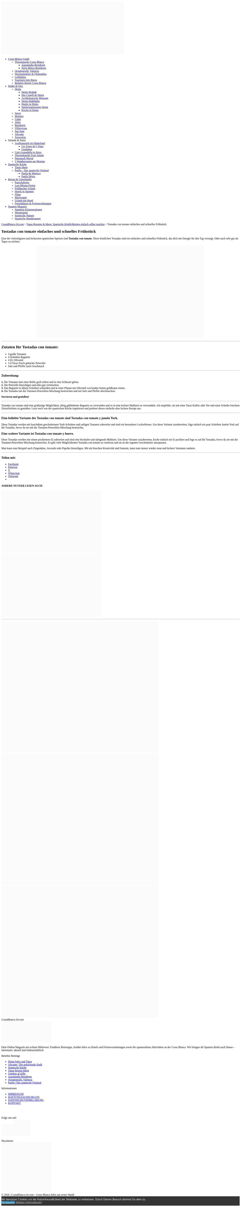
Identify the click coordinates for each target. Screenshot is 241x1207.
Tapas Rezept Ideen (18, 1070)
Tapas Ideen (21, 167)
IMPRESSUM (15, 1094)
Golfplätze (20, 77)
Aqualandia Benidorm (33, 65)
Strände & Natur (17, 140)
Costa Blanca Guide (18, 59)
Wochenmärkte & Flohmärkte (31, 74)
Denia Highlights (30, 101)
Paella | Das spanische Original (24, 1082)
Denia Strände (29, 92)
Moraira (19, 116)
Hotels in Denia (29, 104)
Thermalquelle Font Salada (29, 155)
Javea (18, 113)
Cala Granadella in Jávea (28, 152)
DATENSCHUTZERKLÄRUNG (26, 1100)
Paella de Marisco (31, 173)
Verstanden (8, 1202)
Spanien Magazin (17, 206)
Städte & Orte (15, 86)
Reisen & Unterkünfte (20, 179)
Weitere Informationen (29, 1202)
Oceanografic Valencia (27, 71)
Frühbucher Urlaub (25, 188)
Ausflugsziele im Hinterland (30, 143)
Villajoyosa (21, 128)
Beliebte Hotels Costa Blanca (30, 83)
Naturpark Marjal (24, 158)
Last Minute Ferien (25, 185)
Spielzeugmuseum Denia (34, 107)
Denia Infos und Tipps (20, 1061)
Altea (18, 122)
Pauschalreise (22, 182)
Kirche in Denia (29, 110)
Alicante (19, 134)
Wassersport (21, 212)
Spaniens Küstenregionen (28, 209)
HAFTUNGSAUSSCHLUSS (23, 1097)
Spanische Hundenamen (28, 218)
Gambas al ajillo (17, 1073)
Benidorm (20, 125)
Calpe (18, 119)
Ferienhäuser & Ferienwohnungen (33, 203)
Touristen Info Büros (26, 80)
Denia (18, 89)
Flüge (18, 194)
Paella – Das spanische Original (32, 170)
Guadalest (26, 149)
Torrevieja (20, 137)
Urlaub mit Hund (24, 200)
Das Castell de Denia (32, 95)
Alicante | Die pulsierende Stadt (25, 1064)
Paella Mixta (28, 176)
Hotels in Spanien (24, 191)
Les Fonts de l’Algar (32, 146)
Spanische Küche (17, 164)
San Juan (19, 131)
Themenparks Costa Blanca (29, 62)
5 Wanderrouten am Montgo (30, 161)
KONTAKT (14, 1103)
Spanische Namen (24, 215)
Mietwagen (21, 197)
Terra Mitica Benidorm (33, 68)
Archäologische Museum (34, 98)
